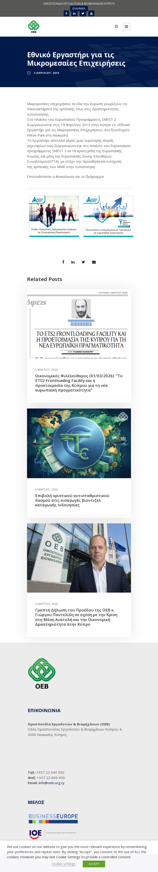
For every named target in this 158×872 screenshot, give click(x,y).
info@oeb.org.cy (52, 782)
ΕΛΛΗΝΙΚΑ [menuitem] (79, 8)
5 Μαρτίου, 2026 (46, 370)
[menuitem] (79, 8)
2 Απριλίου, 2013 (46, 73)
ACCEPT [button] (94, 864)
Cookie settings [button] (64, 863)
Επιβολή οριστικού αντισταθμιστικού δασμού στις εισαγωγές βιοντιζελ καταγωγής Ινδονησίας (72, 500)
